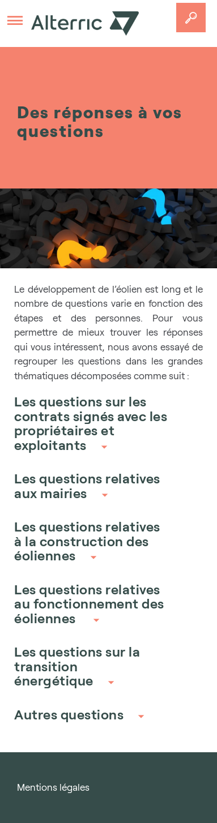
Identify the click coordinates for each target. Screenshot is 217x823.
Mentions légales (53, 787)
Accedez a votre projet (191, 17)
